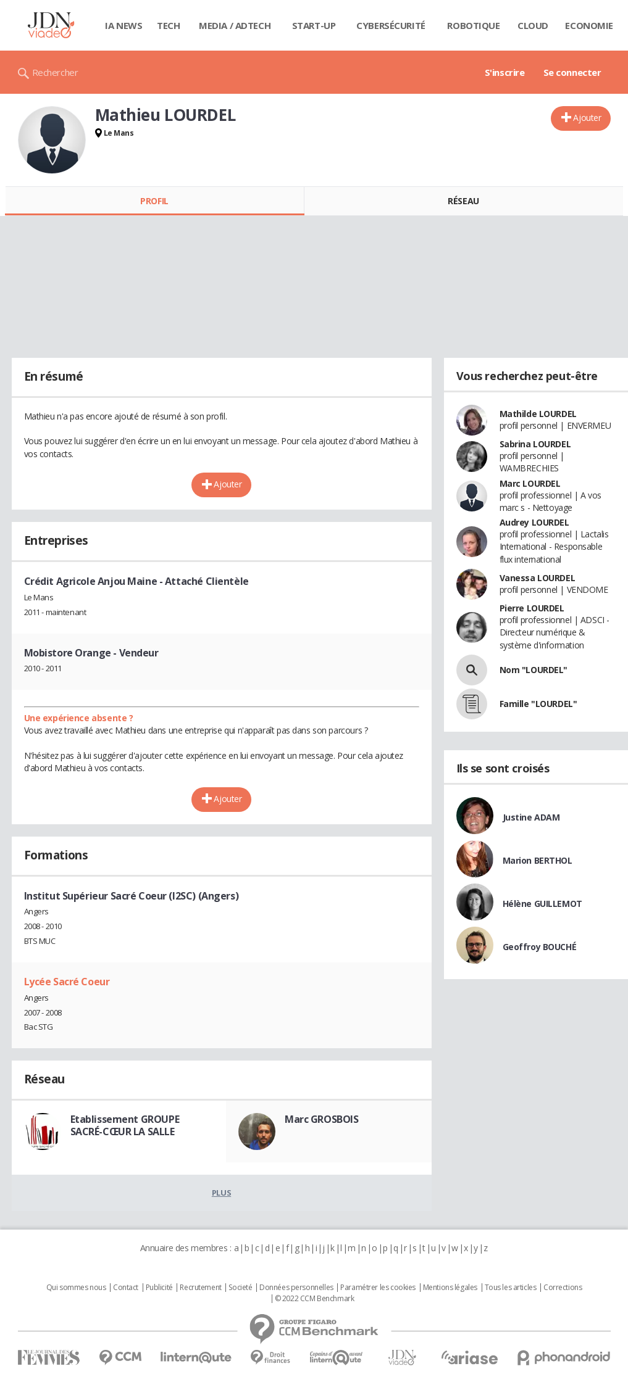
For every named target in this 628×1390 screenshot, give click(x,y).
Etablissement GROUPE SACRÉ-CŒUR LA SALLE (125, 1125)
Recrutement (200, 1287)
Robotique (473, 25)
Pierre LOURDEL (532, 608)
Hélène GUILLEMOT (542, 903)
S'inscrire (505, 72)
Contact (125, 1287)
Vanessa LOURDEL (538, 578)
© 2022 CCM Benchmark (314, 1298)
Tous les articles (511, 1287)
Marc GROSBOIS (322, 1119)
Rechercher (55, 72)
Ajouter (587, 117)
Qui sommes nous (76, 1287)
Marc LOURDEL (530, 483)
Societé (240, 1287)
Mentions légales (450, 1287)
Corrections (562, 1287)
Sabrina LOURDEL (535, 444)
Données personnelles (296, 1287)
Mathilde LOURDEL (538, 414)
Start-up (314, 25)
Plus (221, 1192)
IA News (123, 25)
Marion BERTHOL (537, 860)
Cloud (532, 25)
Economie (589, 25)
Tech (168, 25)
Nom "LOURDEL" (534, 670)
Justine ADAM (531, 817)
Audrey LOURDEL (534, 522)
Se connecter (572, 72)
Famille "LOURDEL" (538, 703)
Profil (154, 201)
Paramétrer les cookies (378, 1287)
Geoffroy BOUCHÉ (540, 947)
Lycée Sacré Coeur (67, 981)
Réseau (463, 201)
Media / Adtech (234, 25)
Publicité (159, 1287)
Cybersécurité (390, 25)
